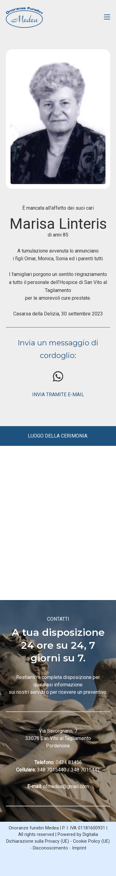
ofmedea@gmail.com (66, 786)
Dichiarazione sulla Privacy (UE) (37, 841)
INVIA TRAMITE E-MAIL (58, 394)
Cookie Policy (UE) (91, 841)
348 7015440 (51, 770)
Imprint (79, 848)
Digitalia (90, 834)
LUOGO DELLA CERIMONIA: (58, 436)
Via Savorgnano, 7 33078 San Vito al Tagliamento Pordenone (58, 738)
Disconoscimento (50, 848)
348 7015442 (85, 770)
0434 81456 (69, 762)
